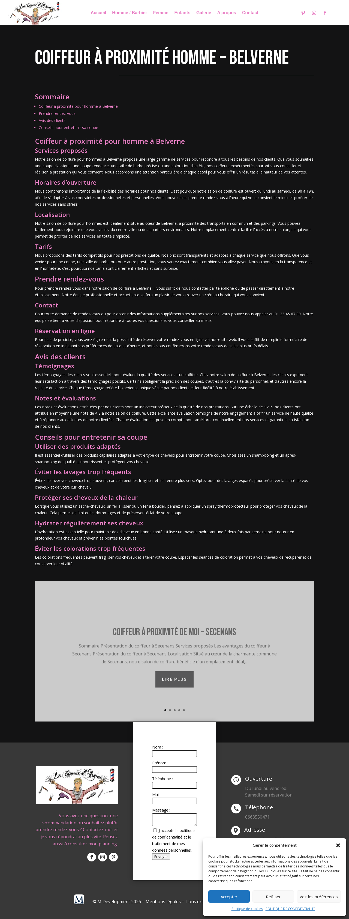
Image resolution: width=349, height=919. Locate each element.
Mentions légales (163, 902)
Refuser (273, 896)
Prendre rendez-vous (57, 113)
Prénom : (160, 762)
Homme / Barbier (129, 13)
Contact (250, 13)
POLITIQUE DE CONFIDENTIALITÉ (290, 908)
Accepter (229, 896)
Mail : (156, 794)
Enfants (182, 13)
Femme (160, 13)
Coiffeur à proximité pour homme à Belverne (78, 106)
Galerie (203, 13)
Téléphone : (162, 778)
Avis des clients (52, 120)
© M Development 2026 (117, 902)
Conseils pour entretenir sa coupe (68, 127)
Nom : (157, 747)
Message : (161, 810)
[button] (338, 845)
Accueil (98, 13)
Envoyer (161, 856)
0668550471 (257, 817)
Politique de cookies (247, 908)
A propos (226, 13)
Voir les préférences (319, 896)
